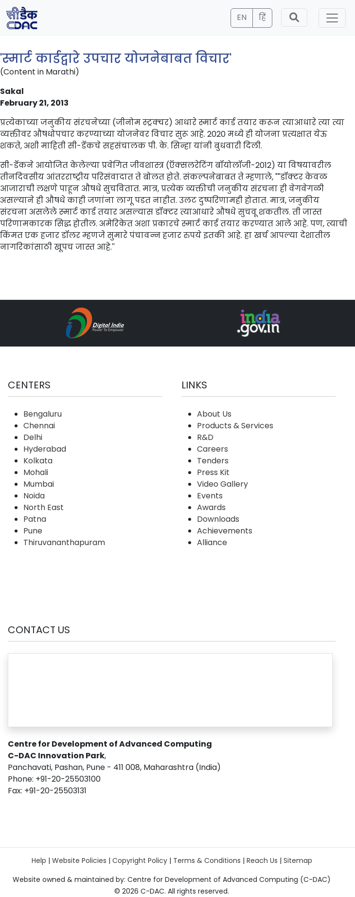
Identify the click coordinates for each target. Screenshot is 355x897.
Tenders (213, 460)
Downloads (218, 519)
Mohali (35, 472)
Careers (212, 449)
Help (39, 860)
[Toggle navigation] (332, 18)
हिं (262, 17)
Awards (211, 507)
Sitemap (298, 860)
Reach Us (262, 860)
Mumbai (38, 484)
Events (210, 495)
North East (43, 507)
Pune (32, 530)
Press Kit (213, 472)
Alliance (212, 542)
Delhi (32, 437)
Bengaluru (42, 414)
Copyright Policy (139, 860)
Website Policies (79, 860)
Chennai (39, 425)
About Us (214, 414)
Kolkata (38, 460)
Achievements (224, 530)
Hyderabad (44, 449)
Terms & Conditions (207, 860)
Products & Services (235, 425)
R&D (205, 437)
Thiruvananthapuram (64, 542)
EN (242, 17)
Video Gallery (222, 484)
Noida (34, 495)
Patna (34, 519)
